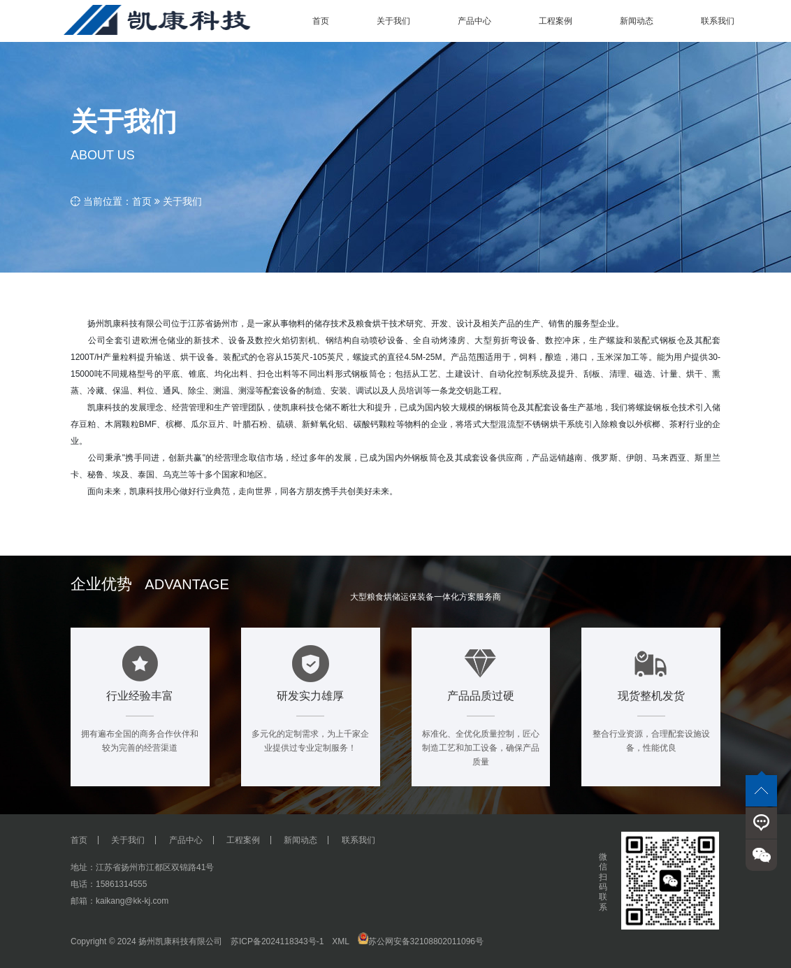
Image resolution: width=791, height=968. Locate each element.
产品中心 (186, 840)
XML (340, 941)
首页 (142, 201)
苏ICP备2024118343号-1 (277, 941)
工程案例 (243, 840)
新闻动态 (300, 840)
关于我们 (182, 201)
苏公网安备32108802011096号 (421, 941)
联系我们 (358, 840)
